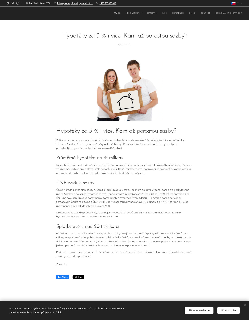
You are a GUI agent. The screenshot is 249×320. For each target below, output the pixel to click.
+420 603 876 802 (108, 3)
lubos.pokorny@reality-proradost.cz (75, 3)
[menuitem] (203, 13)
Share (63, 277)
